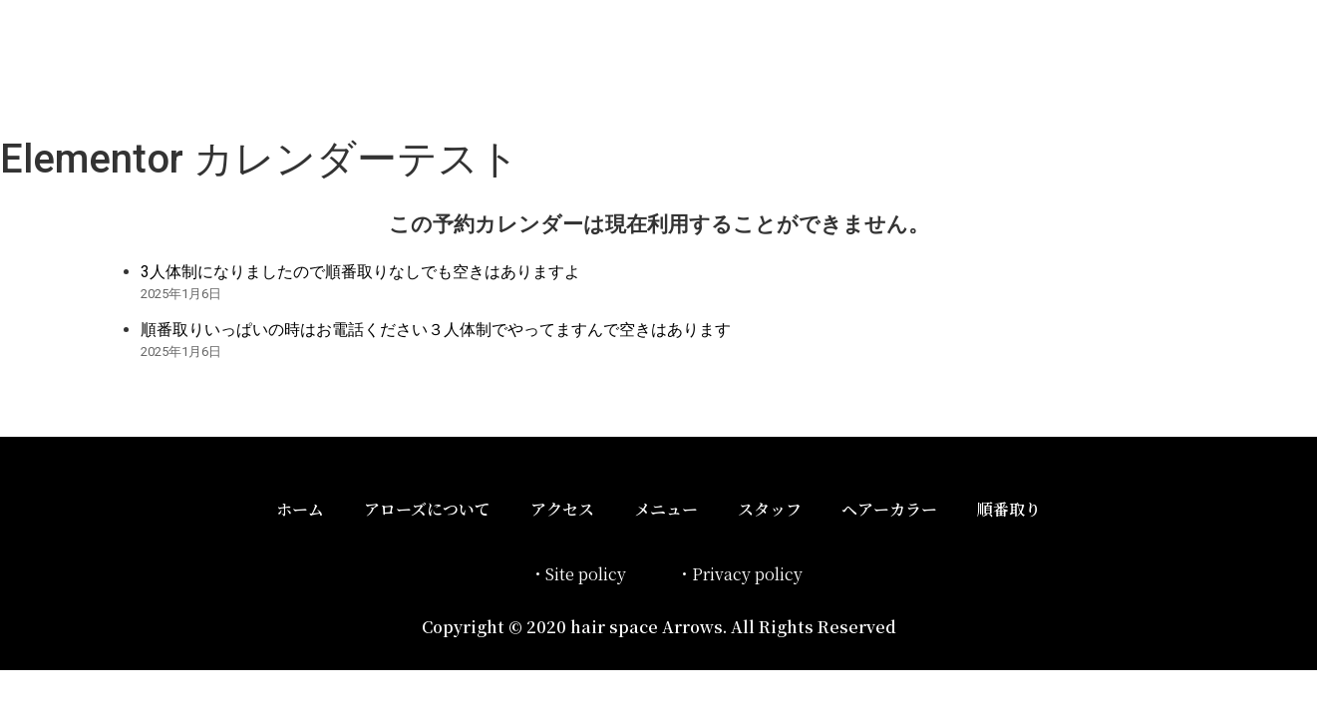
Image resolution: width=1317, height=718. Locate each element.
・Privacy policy (739, 573)
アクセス (562, 509)
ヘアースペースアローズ (322, 63)
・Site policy (577, 573)
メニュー (666, 509)
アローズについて (427, 509)
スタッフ (770, 509)
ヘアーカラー (889, 509)
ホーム (300, 509)
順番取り (1009, 509)
